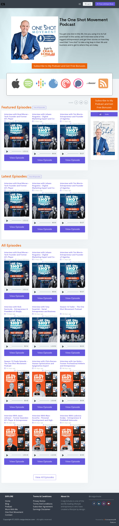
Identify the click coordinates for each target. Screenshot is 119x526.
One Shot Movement (14, 512)
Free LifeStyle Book (105, 4)
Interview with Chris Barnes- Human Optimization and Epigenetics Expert (44, 363)
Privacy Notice (39, 501)
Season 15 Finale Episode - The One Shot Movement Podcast (16, 363)
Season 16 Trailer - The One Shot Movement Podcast (72, 308)
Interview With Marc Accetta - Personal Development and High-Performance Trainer (42, 419)
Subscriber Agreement (43, 506)
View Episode (17, 157)
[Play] (7, 151)
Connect (8, 515)
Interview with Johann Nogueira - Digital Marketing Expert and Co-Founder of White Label (43, 117)
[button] (80, 4)
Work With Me (11, 509)
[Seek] (15, 151)
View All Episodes (39, 107)
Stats (103, 114)
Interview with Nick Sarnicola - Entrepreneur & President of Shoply (16, 309)
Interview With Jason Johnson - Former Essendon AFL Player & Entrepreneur (16, 418)
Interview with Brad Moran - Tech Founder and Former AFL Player (16, 116)
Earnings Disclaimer (41, 509)
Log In (87, 4)
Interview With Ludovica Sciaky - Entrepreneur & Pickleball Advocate (70, 418)
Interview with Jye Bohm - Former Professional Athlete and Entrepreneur (72, 363)
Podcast (8, 506)
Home (7, 501)
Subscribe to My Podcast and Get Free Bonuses (59, 65)
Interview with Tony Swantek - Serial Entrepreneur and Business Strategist (43, 310)
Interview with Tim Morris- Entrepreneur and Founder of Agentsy (71, 116)
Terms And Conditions (42, 504)
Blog (7, 504)
